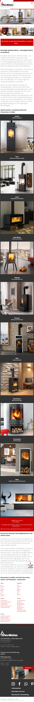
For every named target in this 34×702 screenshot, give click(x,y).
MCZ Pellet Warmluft (20, 607)
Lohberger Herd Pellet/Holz (5, 607)
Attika (2, 585)
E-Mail (2, 646)
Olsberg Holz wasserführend (5, 621)
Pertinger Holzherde (4, 600)
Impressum (3, 699)
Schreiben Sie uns (18, 691)
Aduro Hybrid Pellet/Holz (21, 600)
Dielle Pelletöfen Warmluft (21, 610)
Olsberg (2, 590)
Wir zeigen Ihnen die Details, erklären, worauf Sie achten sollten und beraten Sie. (17, 525)
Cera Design (3, 586)
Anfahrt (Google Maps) (12, 646)
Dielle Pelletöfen (19, 608)
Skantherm (2, 594)
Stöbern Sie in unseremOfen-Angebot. (17, 521)
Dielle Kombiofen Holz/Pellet (21, 611)
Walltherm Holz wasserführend (6, 620)
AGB (17, 699)
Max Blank (2, 589)
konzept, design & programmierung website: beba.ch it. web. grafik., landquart (12, 700)
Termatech (2, 595)
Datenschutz (11, 699)
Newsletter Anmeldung (20, 694)
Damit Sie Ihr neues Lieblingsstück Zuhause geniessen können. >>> (17, 529)
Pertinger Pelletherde (4, 603)
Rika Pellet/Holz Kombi (20, 604)
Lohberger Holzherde (4, 604)
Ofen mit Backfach (19, 26)
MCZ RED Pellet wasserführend (6, 616)
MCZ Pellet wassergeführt (5, 617)
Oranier (2, 591)
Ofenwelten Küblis (5, 26)
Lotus (1, 587)
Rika (1, 593)
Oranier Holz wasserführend (5, 618)
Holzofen (12, 26)
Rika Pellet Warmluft (20, 603)
